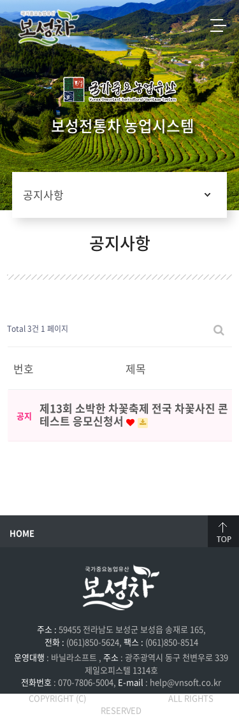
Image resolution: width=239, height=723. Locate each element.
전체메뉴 (218, 25)
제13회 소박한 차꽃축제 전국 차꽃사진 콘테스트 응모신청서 (134, 414)
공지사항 (43, 195)
